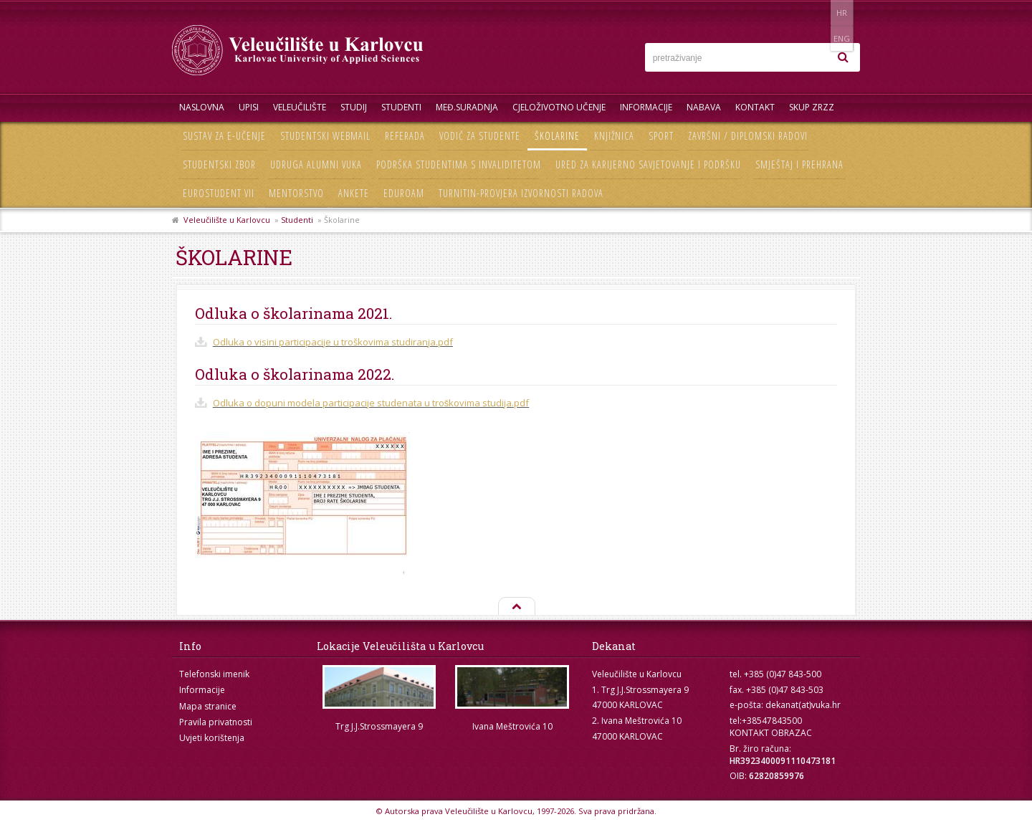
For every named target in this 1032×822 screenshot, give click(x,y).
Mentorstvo (296, 193)
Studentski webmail (325, 136)
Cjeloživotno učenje (559, 107)
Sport (661, 136)
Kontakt (755, 107)
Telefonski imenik (214, 674)
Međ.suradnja (467, 107)
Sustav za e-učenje (224, 136)
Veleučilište (299, 107)
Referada (405, 136)
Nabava (704, 107)
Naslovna (201, 107)
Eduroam (403, 193)
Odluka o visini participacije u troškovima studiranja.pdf (333, 341)
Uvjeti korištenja (211, 738)
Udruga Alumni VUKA (316, 164)
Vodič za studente (479, 136)
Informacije (646, 107)
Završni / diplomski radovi (748, 136)
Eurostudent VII (218, 193)
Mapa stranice (207, 706)
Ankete (353, 193)
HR (816, 12)
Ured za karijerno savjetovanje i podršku (648, 164)
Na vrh (516, 607)
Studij (353, 107)
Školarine (557, 136)
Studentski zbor (219, 164)
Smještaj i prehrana (799, 164)
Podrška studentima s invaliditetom (458, 164)
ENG (845, 12)
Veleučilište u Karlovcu (226, 219)
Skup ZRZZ (811, 107)
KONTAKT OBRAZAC (771, 733)
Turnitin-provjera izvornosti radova (521, 193)
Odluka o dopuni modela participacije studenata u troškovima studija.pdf (371, 402)
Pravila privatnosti (215, 722)
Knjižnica (614, 136)
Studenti (401, 107)
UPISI (249, 107)
